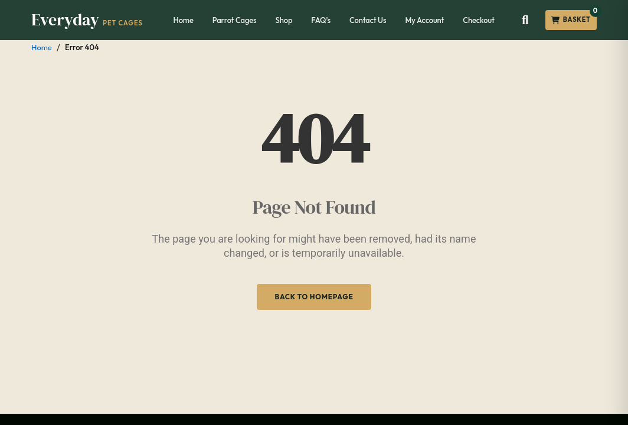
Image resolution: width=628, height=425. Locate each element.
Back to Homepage (313, 296)
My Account (424, 20)
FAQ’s (321, 20)
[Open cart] (571, 20)
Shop (284, 20)
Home (184, 20)
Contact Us (367, 20)
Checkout (479, 20)
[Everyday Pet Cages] (87, 20)
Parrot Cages (234, 20)
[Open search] (525, 20)
